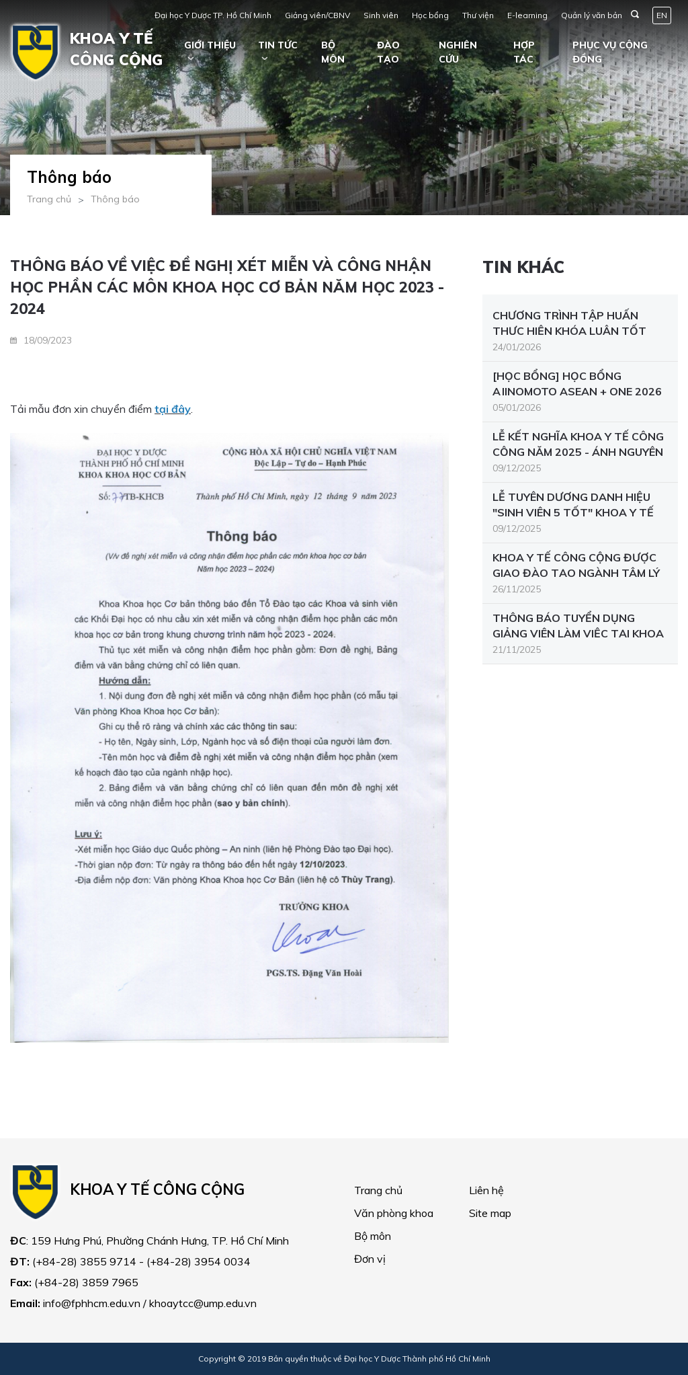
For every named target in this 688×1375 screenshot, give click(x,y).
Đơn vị (370, 1258)
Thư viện (478, 15)
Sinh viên (380, 15)
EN (661, 15)
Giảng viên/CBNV (317, 15)
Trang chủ (49, 199)
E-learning (527, 15)
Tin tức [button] (278, 45)
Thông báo (115, 199)
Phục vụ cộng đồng (610, 52)
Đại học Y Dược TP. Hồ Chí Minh (213, 15)
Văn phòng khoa (393, 1213)
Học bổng (430, 15)
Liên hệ (486, 1190)
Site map (490, 1213)
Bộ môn (333, 52)
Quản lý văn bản (591, 15)
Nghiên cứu (458, 52)
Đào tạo (388, 52)
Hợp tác (524, 52)
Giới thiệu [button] (210, 45)
